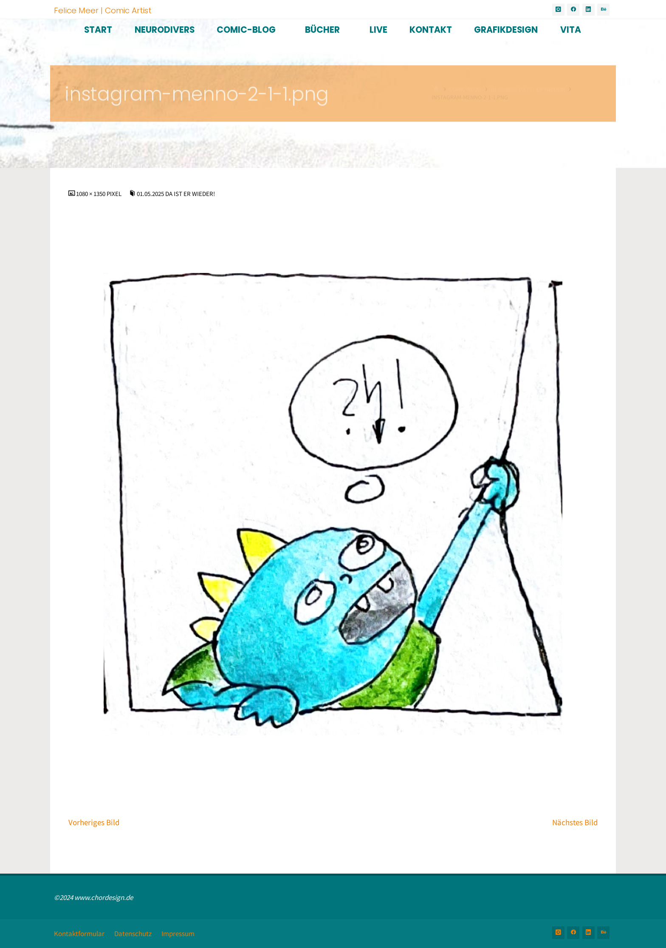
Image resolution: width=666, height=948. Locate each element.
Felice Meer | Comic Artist (103, 10)
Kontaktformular (79, 933)
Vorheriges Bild (94, 822)
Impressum (178, 933)
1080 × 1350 (91, 194)
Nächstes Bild (575, 822)
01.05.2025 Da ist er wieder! (176, 194)
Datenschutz (133, 933)
